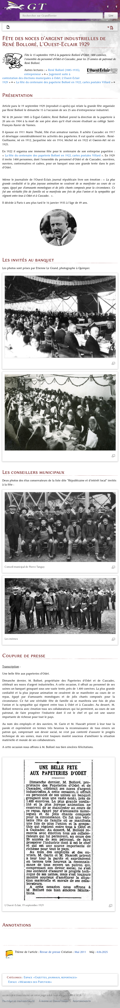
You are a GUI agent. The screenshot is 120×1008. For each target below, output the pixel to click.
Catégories (14, 977)
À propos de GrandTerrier (53, 1000)
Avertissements (82, 1000)
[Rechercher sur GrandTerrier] (61, 15)
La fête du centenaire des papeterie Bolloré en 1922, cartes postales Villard (63, 82)
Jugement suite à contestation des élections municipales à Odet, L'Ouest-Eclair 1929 (41, 78)
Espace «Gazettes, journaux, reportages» (50, 977)
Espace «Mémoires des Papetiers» (30, 982)
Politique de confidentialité (18, 1000)
